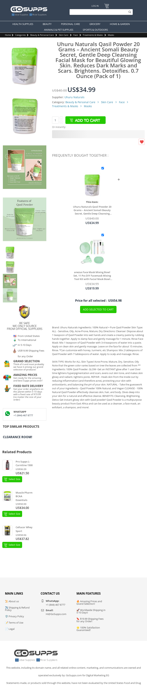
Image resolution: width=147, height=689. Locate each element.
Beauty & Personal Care (42, 34)
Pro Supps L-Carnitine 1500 (24, 463)
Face (75, 34)
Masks (111, 34)
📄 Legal (9, 629)
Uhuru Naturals (74, 97)
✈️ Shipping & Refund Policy (17, 609)
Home (8, 34)
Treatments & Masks (93, 34)
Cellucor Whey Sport (24, 529)
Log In (95, 5)
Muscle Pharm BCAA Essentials (24, 496)
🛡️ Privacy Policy (14, 616)
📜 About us (12, 601)
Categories (20, 34)
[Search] (100, 12)
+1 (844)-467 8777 (23, 415)
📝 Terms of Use (14, 622)
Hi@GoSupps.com (56, 614)
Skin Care (63, 34)
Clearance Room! (17, 437)
